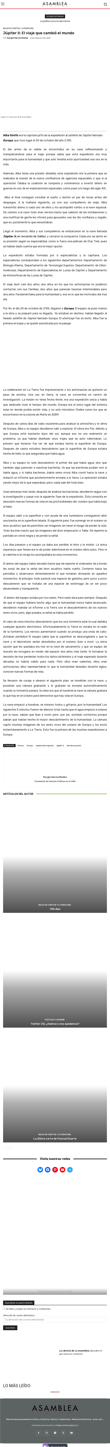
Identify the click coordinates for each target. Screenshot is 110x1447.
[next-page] (10, 1148)
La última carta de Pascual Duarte (55, 1138)
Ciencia (20, 745)
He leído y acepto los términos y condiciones (28, 1308)
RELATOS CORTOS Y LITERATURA (18, 28)
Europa (30, 745)
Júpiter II (60, 745)
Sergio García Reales (17, 38)
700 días (55, 909)
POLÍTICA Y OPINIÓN (55, 1020)
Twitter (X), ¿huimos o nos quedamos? (55, 1023)
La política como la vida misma (55, 21)
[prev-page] (5, 1148)
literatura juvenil (74, 745)
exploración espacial (45, 745)
